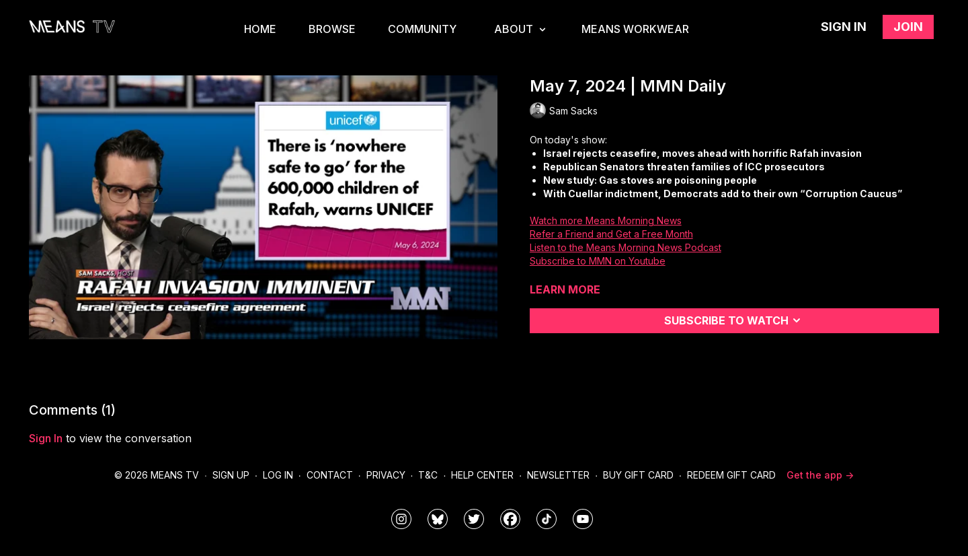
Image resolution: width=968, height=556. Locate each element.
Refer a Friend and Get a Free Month (611, 234)
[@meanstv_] (546, 519)
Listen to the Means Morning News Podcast (625, 247)
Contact (330, 475)
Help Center (482, 475)
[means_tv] (401, 519)
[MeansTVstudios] (438, 519)
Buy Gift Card (638, 475)
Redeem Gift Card (731, 475)
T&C (428, 475)
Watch (543, 220)
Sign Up (230, 475)
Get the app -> (820, 475)
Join (908, 27)
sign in (46, 438)
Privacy (385, 475)
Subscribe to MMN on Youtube (598, 261)
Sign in (843, 27)
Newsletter (558, 475)
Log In (278, 475)
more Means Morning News (619, 220)
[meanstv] (510, 519)
